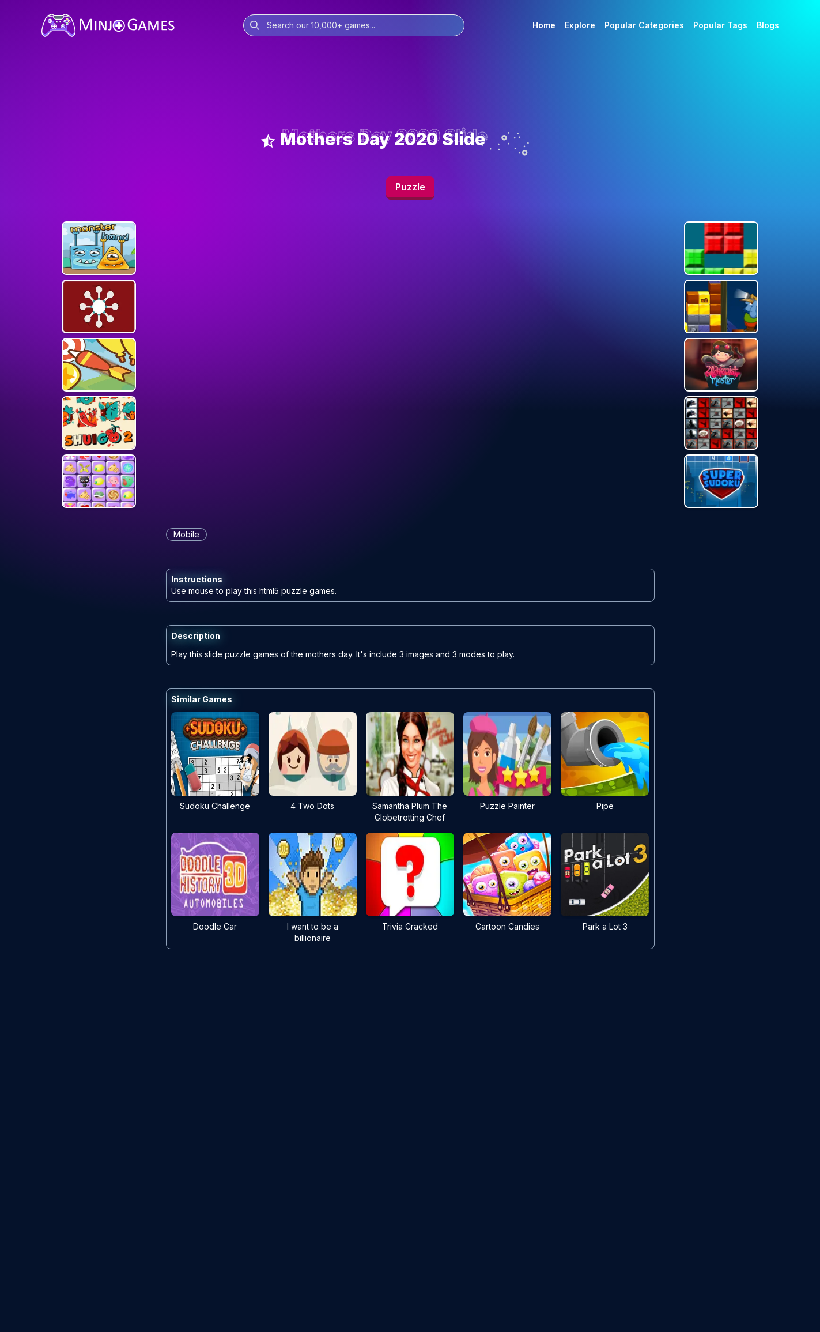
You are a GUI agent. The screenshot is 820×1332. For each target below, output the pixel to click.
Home (544, 25)
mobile (186, 534)
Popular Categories (644, 25)
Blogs (768, 25)
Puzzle (410, 187)
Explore (580, 25)
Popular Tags (720, 25)
